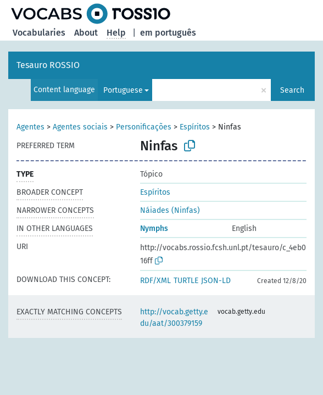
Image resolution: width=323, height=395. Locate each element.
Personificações (143, 127)
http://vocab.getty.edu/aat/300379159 (174, 317)
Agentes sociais (80, 127)
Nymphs (154, 228)
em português (168, 32)
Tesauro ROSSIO (48, 65)
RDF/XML (155, 280)
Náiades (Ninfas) (170, 210)
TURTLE (186, 280)
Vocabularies (39, 32)
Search (292, 90)
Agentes (30, 127)
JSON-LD (216, 280)
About (86, 32)
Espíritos (195, 127)
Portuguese (123, 90)
